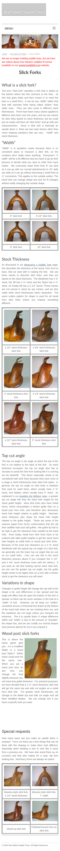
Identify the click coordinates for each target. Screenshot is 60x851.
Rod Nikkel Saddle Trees (23, 11)
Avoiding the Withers (30, 496)
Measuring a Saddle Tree (37, 265)
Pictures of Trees (18, 54)
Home (4, 54)
